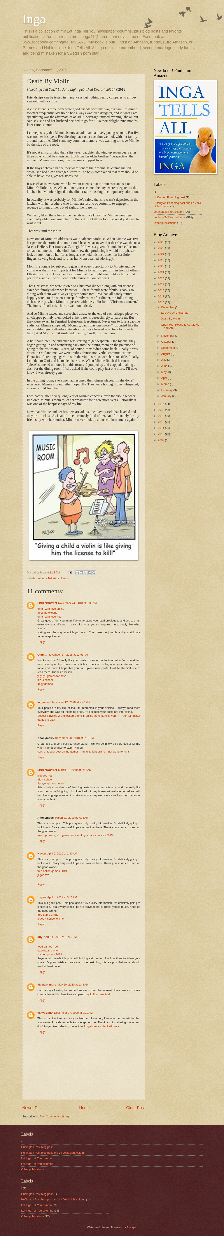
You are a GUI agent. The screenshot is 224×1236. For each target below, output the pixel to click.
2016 (161, 302)
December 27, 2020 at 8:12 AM (73, 1012)
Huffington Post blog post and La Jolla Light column (53, 1152)
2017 (161, 296)
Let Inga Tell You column (169, 211)
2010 (161, 434)
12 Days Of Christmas (174, 312)
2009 (161, 440)
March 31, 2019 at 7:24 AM (71, 817)
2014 (161, 409)
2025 (161, 248)
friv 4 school (44, 779)
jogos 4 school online (50, 918)
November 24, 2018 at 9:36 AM (77, 603)
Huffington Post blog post (169, 197)
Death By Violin (170, 318)
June (164, 366)
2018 (161, 290)
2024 (161, 254)
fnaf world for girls (118, 751)
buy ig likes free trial (97, 994)
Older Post (135, 1108)
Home (84, 1108)
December (168, 307)
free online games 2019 (52, 871)
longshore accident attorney (101, 1026)
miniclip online (46, 835)
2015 (161, 404)
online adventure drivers (101, 715)
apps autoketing (47, 612)
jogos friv (43, 875)
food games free (47, 946)
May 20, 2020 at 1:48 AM (73, 984)
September (168, 347)
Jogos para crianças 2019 (96, 835)
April (164, 378)
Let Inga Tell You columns (53, 578)
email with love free (49, 616)
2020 (161, 278)
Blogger (131, 1227)
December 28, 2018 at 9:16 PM (74, 738)
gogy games (45, 683)
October (166, 341)
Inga (34, 19)
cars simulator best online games (58, 751)
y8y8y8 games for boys (51, 676)
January (166, 396)
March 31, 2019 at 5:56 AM (75, 770)
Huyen (41, 853)
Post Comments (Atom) (54, 1116)
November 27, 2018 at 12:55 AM (68, 654)
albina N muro (46, 984)
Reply (41, 642)
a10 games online (68, 835)
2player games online (50, 783)
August (166, 354)
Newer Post (32, 1108)
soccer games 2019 (49, 954)
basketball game (47, 950)
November (168, 335)
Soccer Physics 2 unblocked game (59, 715)
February (167, 390)
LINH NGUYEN (47, 603)
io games (43, 702)
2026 (161, 242)
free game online (47, 914)
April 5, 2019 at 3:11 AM (62, 897)
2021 (161, 272)
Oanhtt (41, 654)
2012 (161, 422)
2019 (161, 284)
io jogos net (44, 775)
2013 (161, 416)
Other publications (165, 222)
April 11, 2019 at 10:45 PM (60, 937)
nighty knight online (93, 751)
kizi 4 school (45, 680)
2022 (161, 266)
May (164, 372)
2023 (161, 260)
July (164, 359)
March (165, 384)
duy (39, 937)
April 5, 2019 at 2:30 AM (62, 853)
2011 (161, 428)
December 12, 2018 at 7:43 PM (70, 702)
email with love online (50, 608)
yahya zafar (45, 1012)
